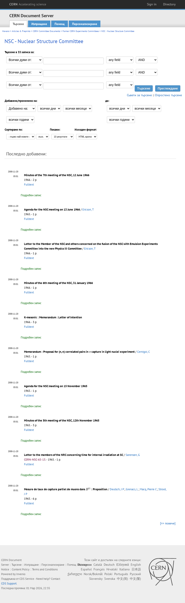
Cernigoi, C (143, 352)
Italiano (124, 569)
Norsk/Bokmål (93, 574)
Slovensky (95, 579)
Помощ (60, 24)
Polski (108, 574)
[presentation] (90, 352)
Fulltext (29, 184)
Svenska (109, 579)
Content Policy (20, 569)
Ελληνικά (122, 565)
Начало (5, 31)
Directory (169, 4)
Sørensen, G (133, 455)
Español (86, 569)
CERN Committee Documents (46, 31)
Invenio (20, 574)
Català (98, 565)
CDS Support (8, 583)
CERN (27, 4)
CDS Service (26, 579)
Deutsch (109, 565)
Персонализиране (84, 24)
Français (99, 569)
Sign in (152, 4)
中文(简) (122, 579)
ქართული (74, 574)
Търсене (18, 24)
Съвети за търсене (139, 95)
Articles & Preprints (21, 31)
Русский (135, 574)
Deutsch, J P (117, 489)
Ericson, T (88, 209)
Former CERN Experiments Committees (81, 31)
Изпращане (39, 24)
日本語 (136, 569)
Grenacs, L (132, 489)
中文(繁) (135, 579)
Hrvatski (112, 569)
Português (121, 574)
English (136, 565)
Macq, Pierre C (148, 489)
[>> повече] (167, 523)
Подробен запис (31, 195)
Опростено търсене (168, 95)
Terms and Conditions (45, 569)
